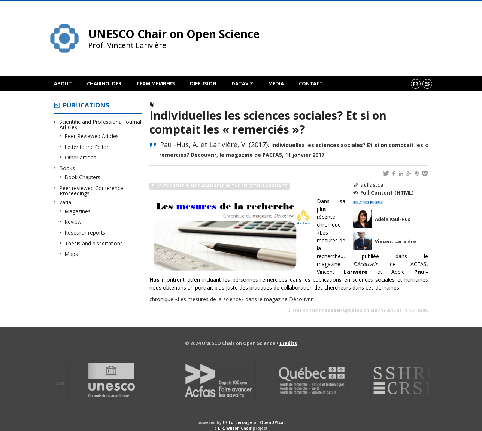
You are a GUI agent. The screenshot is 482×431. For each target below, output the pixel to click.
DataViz (242, 83)
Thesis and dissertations (94, 243)
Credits (288, 343)
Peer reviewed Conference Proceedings (91, 190)
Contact (311, 83)
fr (415, 83)
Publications (86, 105)
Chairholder (104, 83)
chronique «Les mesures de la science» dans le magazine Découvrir (231, 299)
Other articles (80, 157)
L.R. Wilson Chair (235, 428)
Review (73, 221)
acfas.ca (372, 184)
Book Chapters (82, 177)
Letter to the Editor (87, 146)
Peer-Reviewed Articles (92, 136)
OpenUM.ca (272, 422)
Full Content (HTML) (387, 192)
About (63, 83)
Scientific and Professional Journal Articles (100, 124)
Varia (65, 202)
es (427, 83)
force (240, 422)
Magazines (78, 211)
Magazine (170, 104)
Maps (71, 253)
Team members (155, 83)
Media (276, 83)
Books (67, 168)
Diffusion (203, 83)
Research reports (85, 232)
